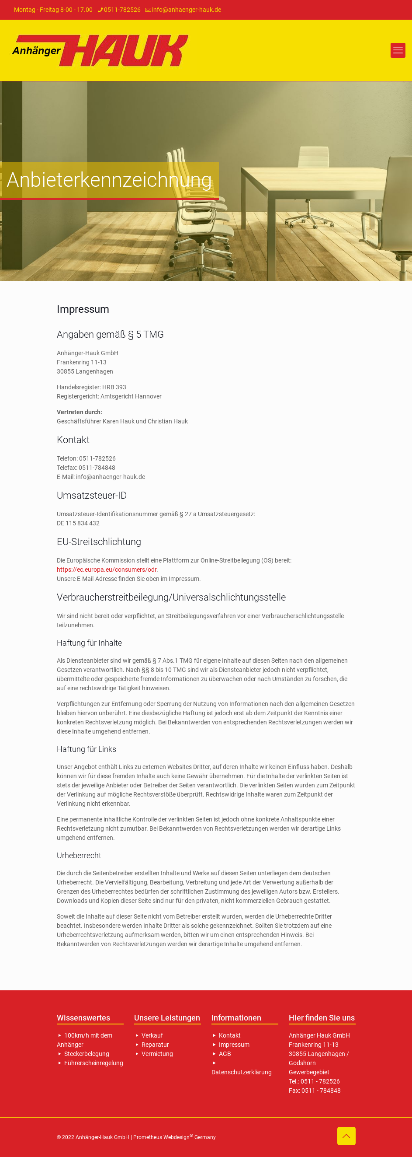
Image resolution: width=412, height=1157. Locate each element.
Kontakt (226, 1035)
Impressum (230, 1044)
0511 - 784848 (321, 1090)
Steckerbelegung (83, 1053)
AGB (221, 1053)
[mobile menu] (398, 50)
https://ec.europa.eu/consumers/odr (106, 569)
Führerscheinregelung (90, 1062)
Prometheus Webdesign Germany (174, 1137)
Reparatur (151, 1044)
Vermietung (153, 1053)
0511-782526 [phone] (122, 9)
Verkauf (148, 1035)
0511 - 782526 (320, 1081)
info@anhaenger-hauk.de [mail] (186, 9)
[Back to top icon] (346, 1136)
